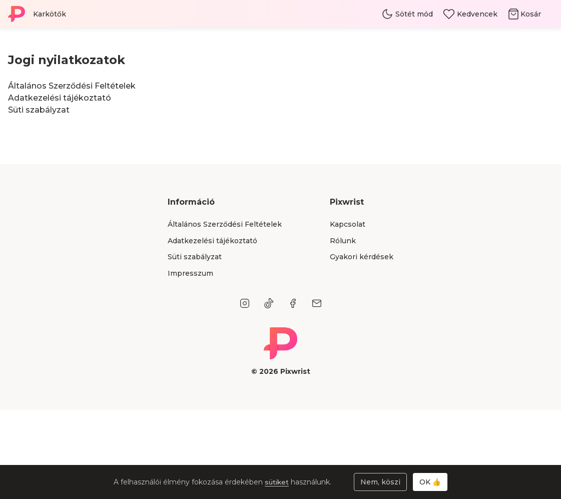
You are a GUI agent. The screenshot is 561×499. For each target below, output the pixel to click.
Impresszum (190, 273)
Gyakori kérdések (361, 256)
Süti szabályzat (39, 110)
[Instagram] (245, 303)
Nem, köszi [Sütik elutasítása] (380, 481)
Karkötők (49, 14)
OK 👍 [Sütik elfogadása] (430, 481)
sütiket (277, 481)
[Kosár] (530, 14)
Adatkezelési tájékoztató (59, 98)
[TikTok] (269, 303)
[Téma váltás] (407, 14)
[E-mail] (317, 303)
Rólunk (343, 240)
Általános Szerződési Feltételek (72, 86)
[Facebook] (293, 303)
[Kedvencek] (470, 14)
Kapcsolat (347, 224)
